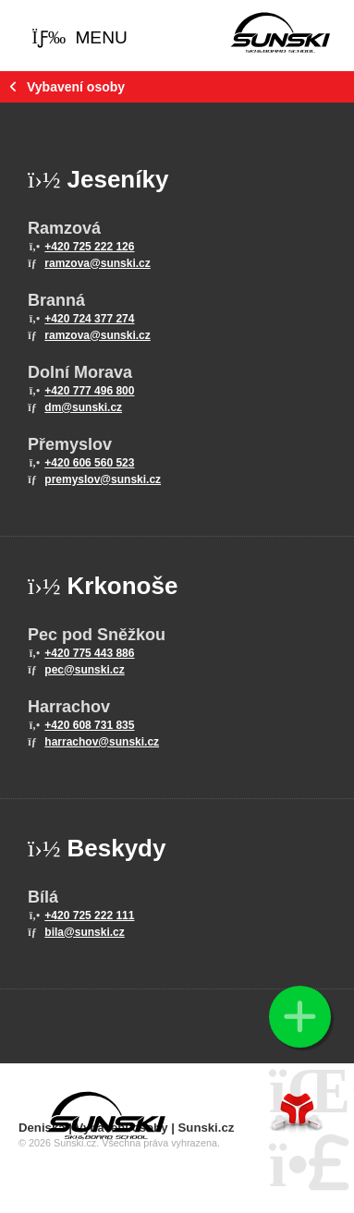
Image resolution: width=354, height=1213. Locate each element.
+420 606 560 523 (89, 462)
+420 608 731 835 (89, 725)
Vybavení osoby (76, 86)
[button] (80, 37)
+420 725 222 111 (89, 915)
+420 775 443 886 (89, 653)
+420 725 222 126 (89, 246)
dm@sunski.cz (83, 407)
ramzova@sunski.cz (97, 263)
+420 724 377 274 (89, 318)
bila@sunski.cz (84, 932)
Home (280, 33)
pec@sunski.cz (84, 669)
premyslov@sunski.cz (102, 479)
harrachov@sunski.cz (101, 741)
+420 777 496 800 (89, 390)
